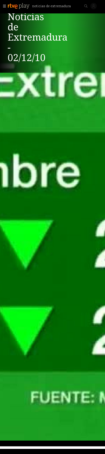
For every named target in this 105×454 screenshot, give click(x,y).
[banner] (40, 6)
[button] (3, 6)
